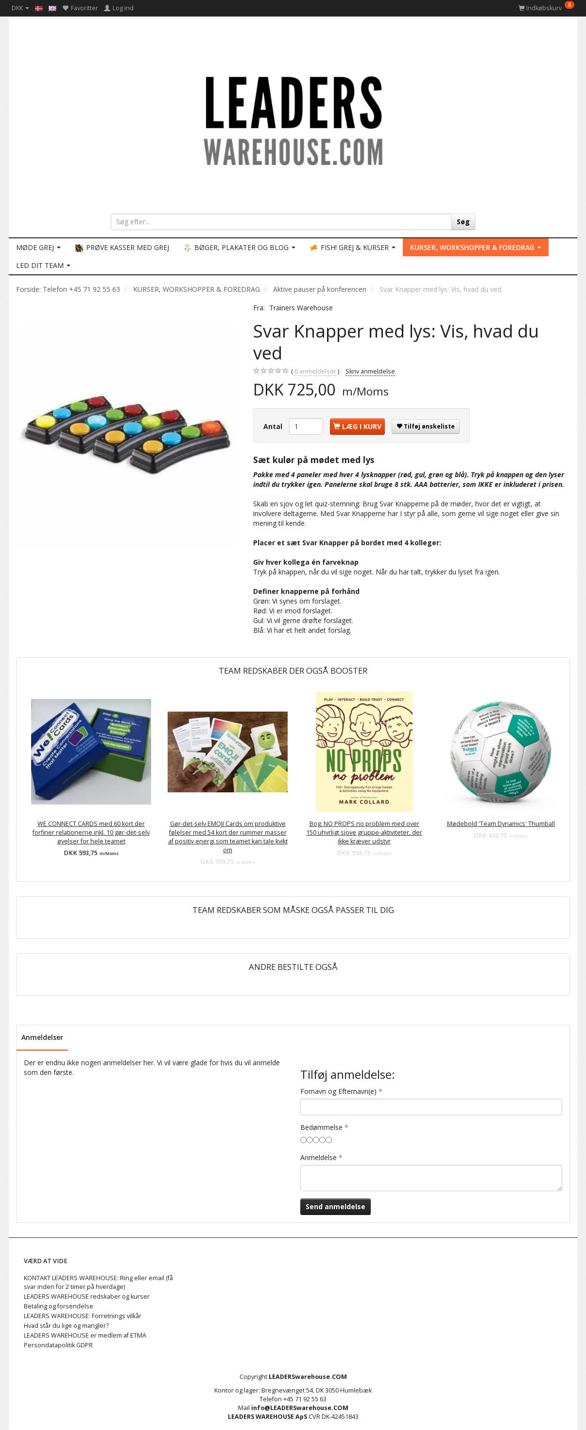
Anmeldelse (318, 1157)
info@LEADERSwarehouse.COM (299, 1408)
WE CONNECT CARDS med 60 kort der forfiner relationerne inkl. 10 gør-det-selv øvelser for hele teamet (91, 832)
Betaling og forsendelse (58, 1306)
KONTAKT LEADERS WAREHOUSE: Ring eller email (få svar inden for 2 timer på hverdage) (98, 1282)
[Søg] (463, 222)
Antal (273, 426)
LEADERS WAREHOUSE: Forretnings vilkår (82, 1316)
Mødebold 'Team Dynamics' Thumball (501, 824)
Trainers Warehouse (301, 307)
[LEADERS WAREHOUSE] (293, 119)
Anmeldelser (42, 1037)
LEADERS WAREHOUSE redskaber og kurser (87, 1296)
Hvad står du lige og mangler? (66, 1326)
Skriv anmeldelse (370, 371)
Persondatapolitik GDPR (58, 1345)
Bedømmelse (321, 1127)
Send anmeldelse (335, 1206)
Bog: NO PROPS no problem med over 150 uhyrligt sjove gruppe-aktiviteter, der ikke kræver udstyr (364, 832)
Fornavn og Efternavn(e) (338, 1091)
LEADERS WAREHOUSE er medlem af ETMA (85, 1335)
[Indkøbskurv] (546, 8)
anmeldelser (315, 371)
